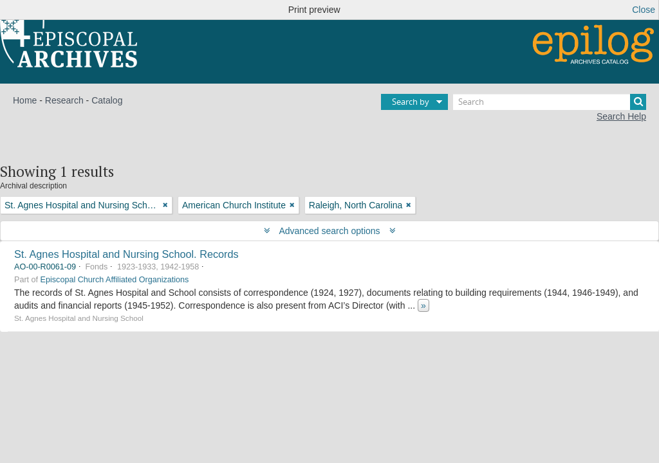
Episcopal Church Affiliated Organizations (115, 279)
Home (25, 100)
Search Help (621, 116)
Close (643, 10)
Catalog (106, 100)
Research (64, 100)
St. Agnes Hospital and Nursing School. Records (126, 254)
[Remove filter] (165, 205)
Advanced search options (330, 231)
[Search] (549, 102)
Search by (410, 101)
